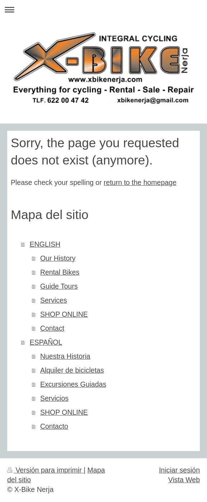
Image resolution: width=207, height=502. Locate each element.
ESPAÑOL (46, 342)
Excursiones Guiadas (73, 384)
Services (53, 300)
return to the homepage (140, 182)
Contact (52, 328)
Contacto (54, 426)
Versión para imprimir (45, 470)
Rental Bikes (59, 272)
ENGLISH (45, 244)
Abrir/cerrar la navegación (103, 9)
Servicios (54, 398)
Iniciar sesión (179, 470)
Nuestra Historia (65, 356)
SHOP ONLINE (64, 314)
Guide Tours (59, 286)
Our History (58, 258)
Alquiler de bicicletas (72, 370)
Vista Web (184, 480)
